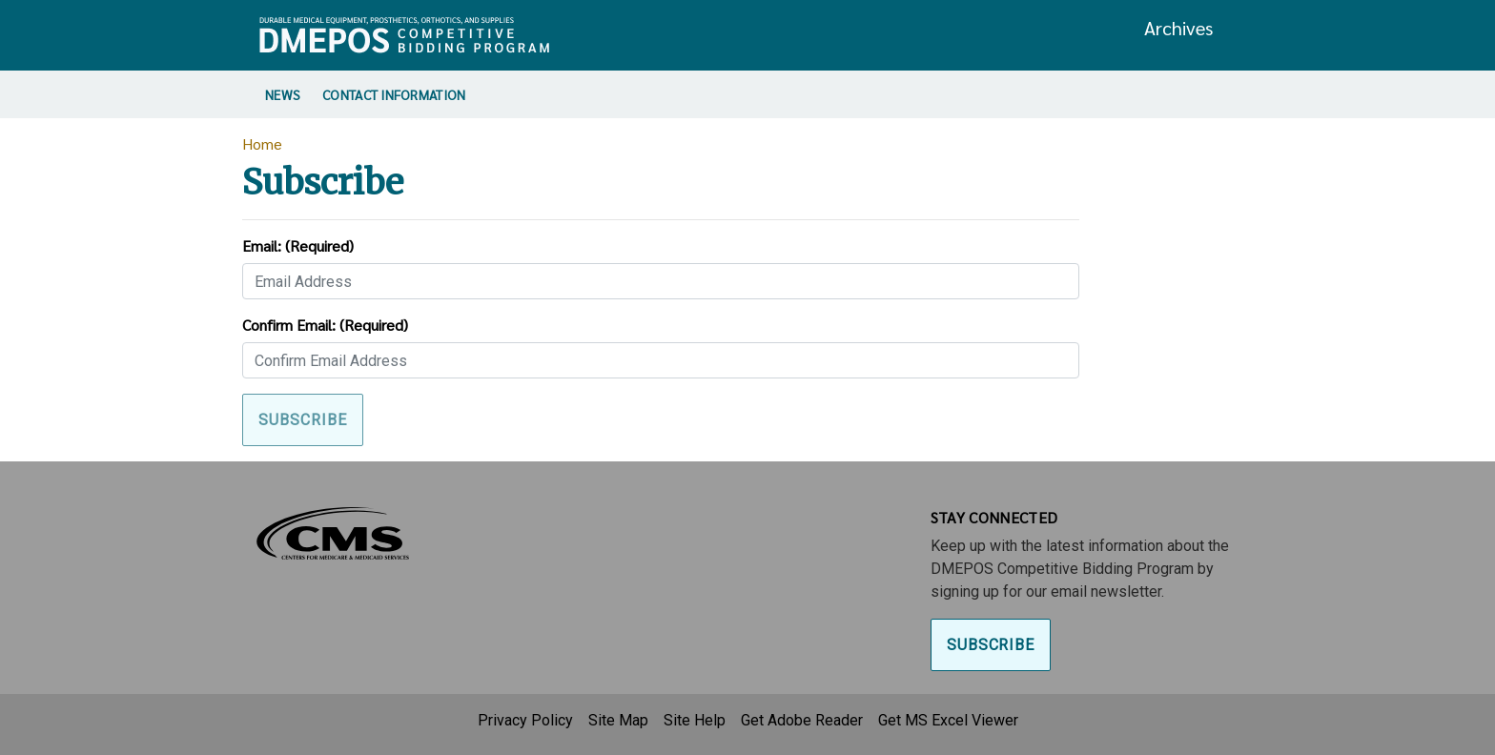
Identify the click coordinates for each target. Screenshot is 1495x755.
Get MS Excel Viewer (948, 720)
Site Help (695, 720)
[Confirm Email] (660, 360)
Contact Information (393, 94)
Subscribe (991, 645)
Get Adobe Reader (802, 720)
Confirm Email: (325, 325)
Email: (298, 245)
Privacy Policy (525, 720)
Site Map (618, 720)
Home (262, 143)
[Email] (660, 281)
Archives (1178, 27)
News (282, 94)
